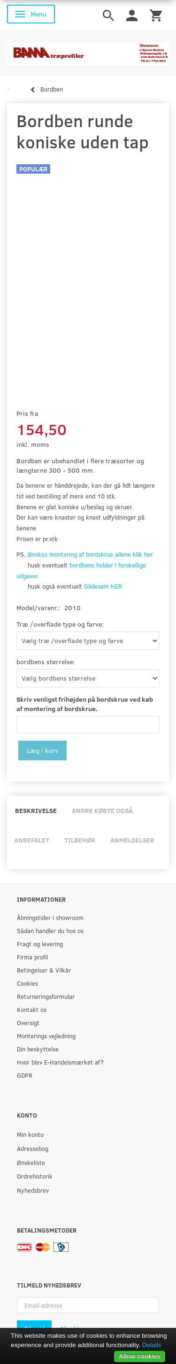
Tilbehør (79, 839)
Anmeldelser (132, 839)
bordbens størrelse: (45, 661)
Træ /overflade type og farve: (60, 624)
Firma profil (32, 957)
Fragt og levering (40, 944)
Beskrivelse (36, 810)
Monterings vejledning (46, 1036)
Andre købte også (102, 810)
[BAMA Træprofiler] (88, 51)
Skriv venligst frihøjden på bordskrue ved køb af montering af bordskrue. (84, 704)
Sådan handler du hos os (50, 931)
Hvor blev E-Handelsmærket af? (60, 1062)
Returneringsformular (46, 996)
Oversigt (28, 1023)
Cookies (27, 983)
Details (151, 1345)
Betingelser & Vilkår (44, 970)
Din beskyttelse (38, 1049)
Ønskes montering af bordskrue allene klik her (90, 554)
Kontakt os (31, 1009)
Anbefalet (31, 839)
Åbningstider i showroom (50, 917)
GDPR (24, 1075)
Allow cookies (140, 1356)
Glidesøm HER (103, 586)
